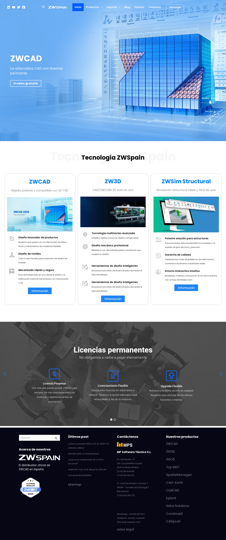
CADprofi (173, 521)
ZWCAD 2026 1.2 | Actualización (83, 453)
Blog (127, 7)
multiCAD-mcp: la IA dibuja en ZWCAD (87, 469)
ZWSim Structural (186, 181)
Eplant (171, 498)
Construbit (174, 513)
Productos (94, 7)
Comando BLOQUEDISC (80, 475)
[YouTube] (13, 7)
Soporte (113, 7)
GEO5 (170, 459)
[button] (43, 7)
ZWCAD (39, 181)
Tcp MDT (173, 467)
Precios (139, 7)
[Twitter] (18, 7)
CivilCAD (172, 490)
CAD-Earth (174, 482)
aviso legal (125, 529)
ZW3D (113, 181)
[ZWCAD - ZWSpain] (57, 7)
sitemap (74, 484)
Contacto (155, 7)
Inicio (78, 7)
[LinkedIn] (8, 7)
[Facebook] (23, 7)
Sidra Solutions (177, 506)
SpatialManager (179, 475)
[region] (113, 374)
